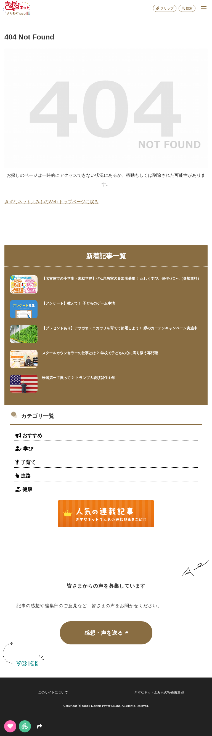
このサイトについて (53, 692)
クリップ (165, 8)
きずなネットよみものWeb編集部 (159, 692)
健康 (23, 489)
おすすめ (28, 435)
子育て (25, 462)
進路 (23, 476)
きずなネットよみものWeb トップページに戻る (51, 201)
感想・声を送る (106, 633)
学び (24, 449)
